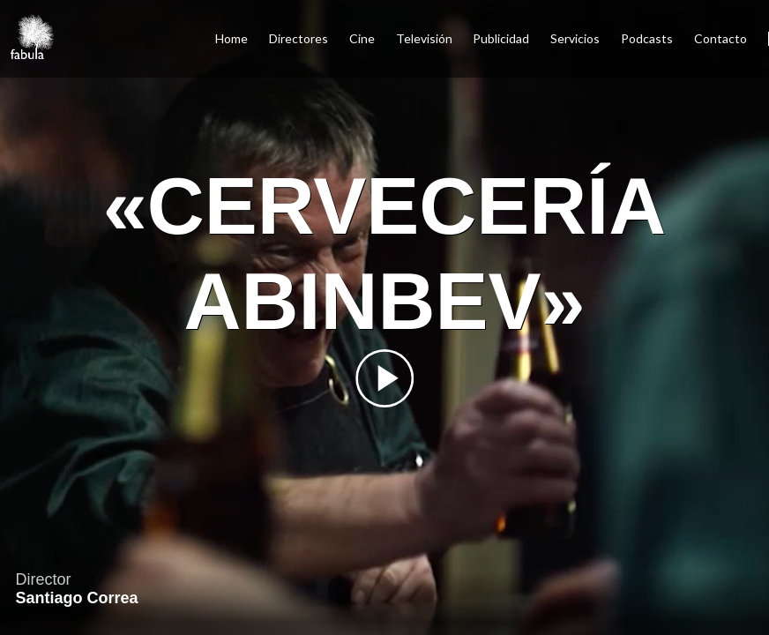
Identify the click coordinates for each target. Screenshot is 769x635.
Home (231, 38)
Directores (298, 38)
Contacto (720, 38)
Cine (362, 38)
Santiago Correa (76, 598)
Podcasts (647, 38)
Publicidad (501, 38)
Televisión (424, 38)
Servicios (575, 38)
